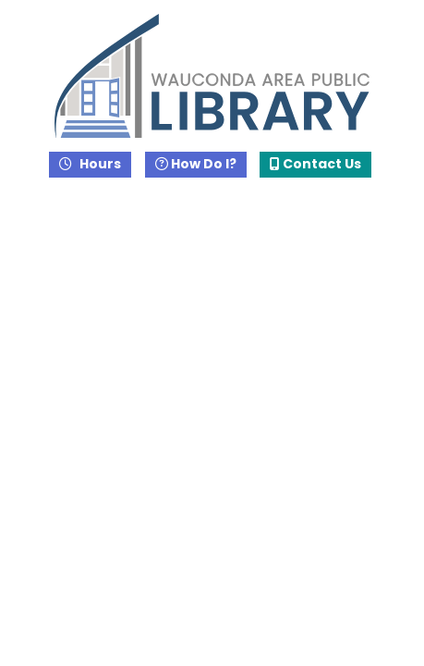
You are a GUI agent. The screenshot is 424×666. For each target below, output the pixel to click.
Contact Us (315, 163)
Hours (99, 163)
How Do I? (195, 163)
